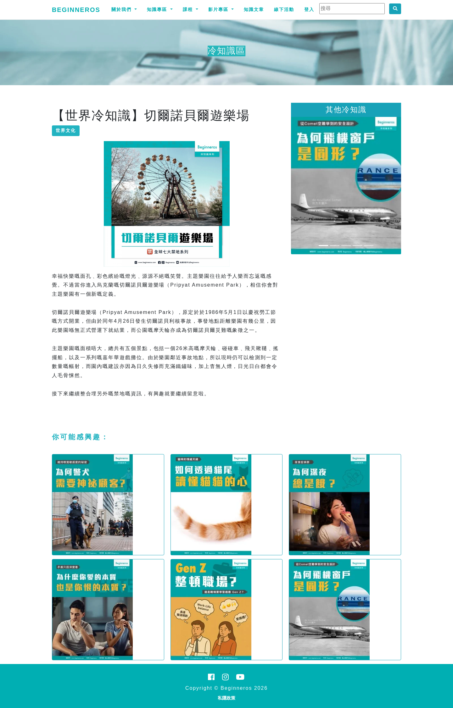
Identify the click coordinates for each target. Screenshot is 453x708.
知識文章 (254, 9)
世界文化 (66, 130)
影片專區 (219, 9)
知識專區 (158, 9)
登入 (309, 9)
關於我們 (122, 9)
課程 (189, 9)
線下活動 (284, 9)
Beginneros (76, 9)
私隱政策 (226, 697)
